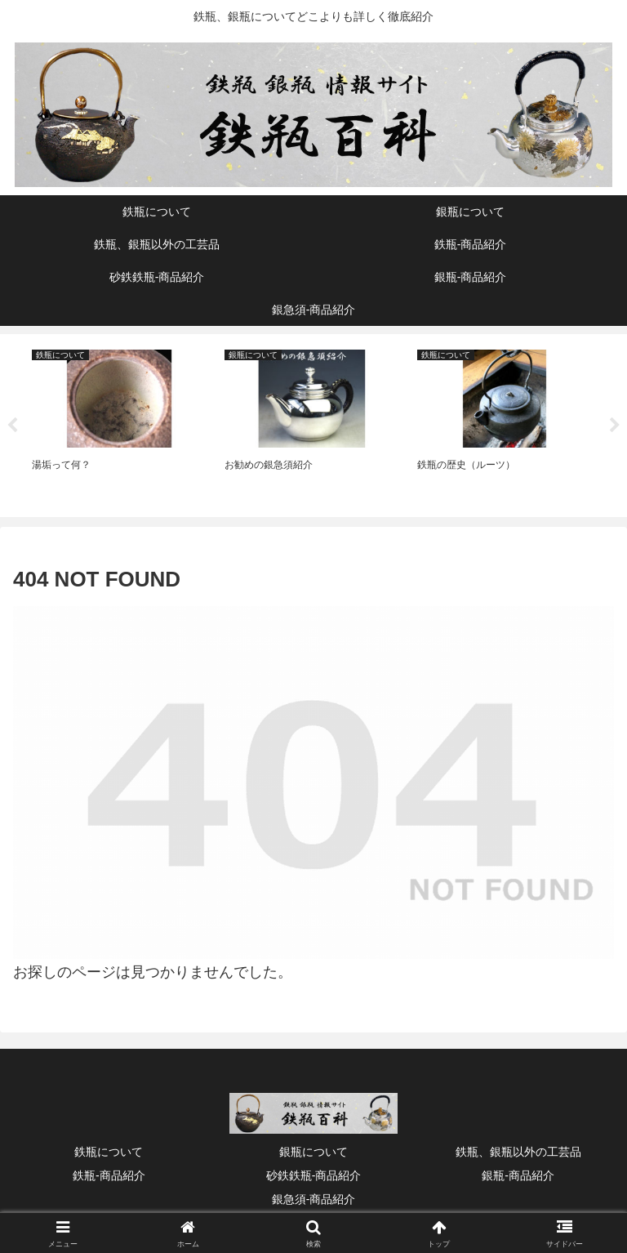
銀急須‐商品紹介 (314, 1199)
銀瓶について (313, 1152)
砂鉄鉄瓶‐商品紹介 (314, 1176)
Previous (12, 426)
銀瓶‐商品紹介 (518, 1176)
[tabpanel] (119, 423)
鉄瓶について (108, 1152)
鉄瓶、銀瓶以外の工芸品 (518, 1152)
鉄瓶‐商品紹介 (109, 1176)
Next (615, 426)
